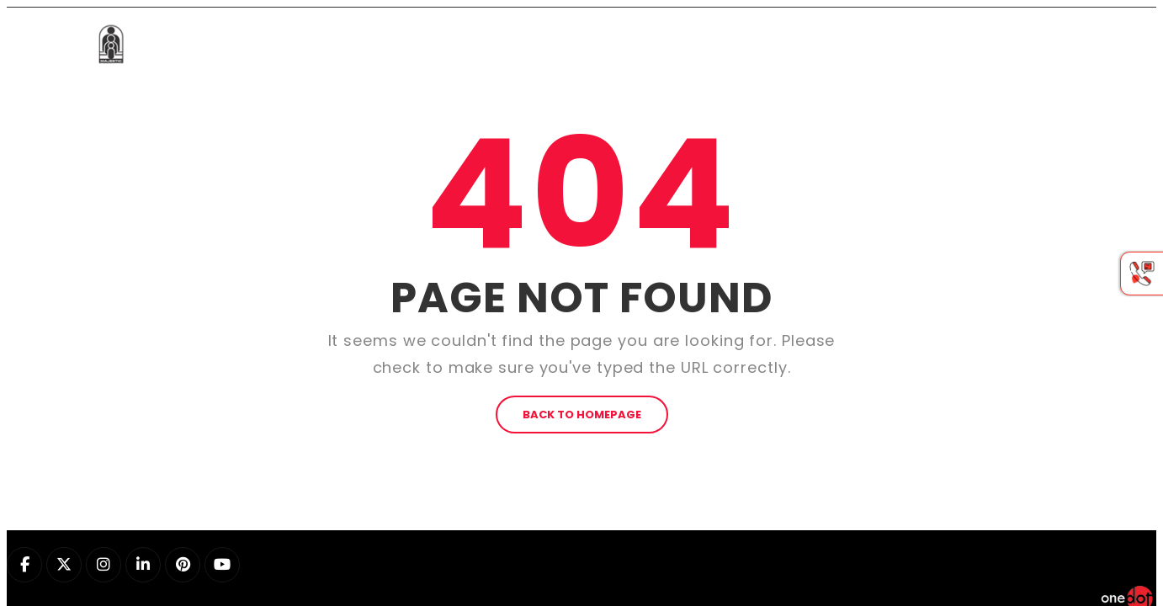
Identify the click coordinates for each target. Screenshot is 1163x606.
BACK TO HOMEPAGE (582, 318)
